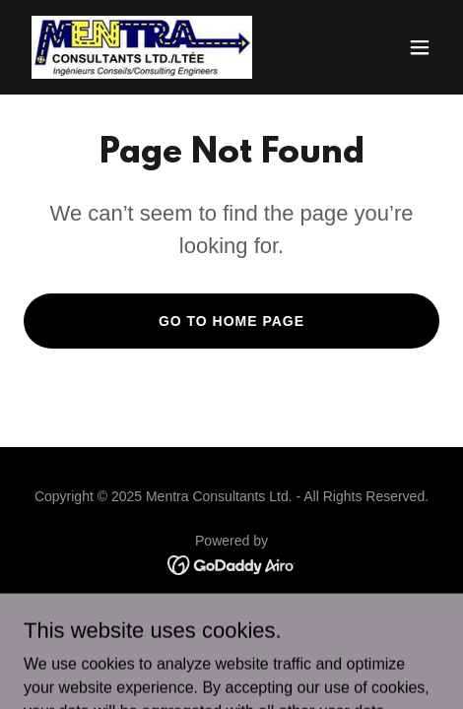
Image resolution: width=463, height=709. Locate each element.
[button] (419, 47)
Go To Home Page (231, 321)
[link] (142, 47)
